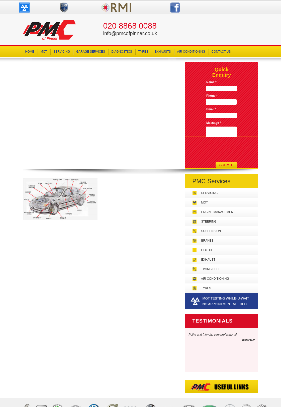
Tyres (143, 51)
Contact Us (221, 51)
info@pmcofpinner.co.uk (130, 33)
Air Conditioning (191, 51)
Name (211, 82)
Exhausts (163, 51)
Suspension (211, 231)
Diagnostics (121, 51)
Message (213, 123)
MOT (44, 51)
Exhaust (208, 259)
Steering (209, 221)
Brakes (207, 240)
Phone (212, 95)
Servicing (61, 51)
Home (29, 51)
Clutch (207, 250)
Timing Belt (210, 269)
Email (211, 109)
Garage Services (90, 51)
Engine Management (218, 212)
